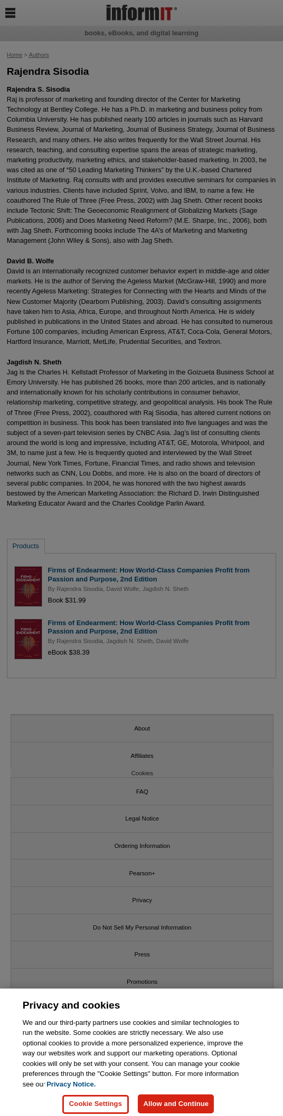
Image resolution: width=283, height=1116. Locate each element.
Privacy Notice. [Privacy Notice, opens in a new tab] (71, 1088)
